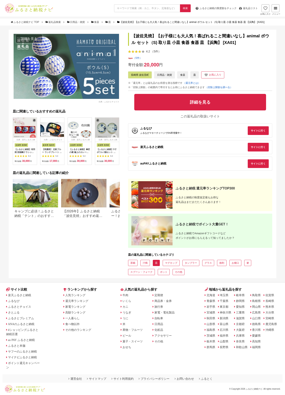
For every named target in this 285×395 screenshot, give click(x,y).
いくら (127, 300)
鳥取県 (256, 295)
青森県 (211, 300)
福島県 (211, 329)
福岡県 (256, 347)
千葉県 (224, 300)
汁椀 (145, 262)
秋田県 (211, 318)
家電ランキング (75, 306)
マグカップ (171, 262)
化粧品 (158, 329)
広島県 (256, 312)
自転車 (158, 318)
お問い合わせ (184, 378)
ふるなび (14, 300)
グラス (208, 262)
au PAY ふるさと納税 (21, 339)
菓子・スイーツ (133, 341)
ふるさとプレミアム (21, 318)
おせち (127, 347)
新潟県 (224, 318)
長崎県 (269, 300)
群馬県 (211, 347)
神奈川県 (225, 312)
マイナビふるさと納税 (22, 357)
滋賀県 (240, 318)
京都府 (240, 324)
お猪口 (235, 262)
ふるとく (206, 378)
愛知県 (240, 306)
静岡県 (240, 300)
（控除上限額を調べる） (218, 87)
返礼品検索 (54, 22)
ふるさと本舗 (16, 345)
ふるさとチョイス (19, 306)
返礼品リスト (248, 8)
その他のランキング (78, 329)
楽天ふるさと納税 (19, 295)
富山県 (224, 324)
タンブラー (191, 262)
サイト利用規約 (122, 378)
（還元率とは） (191, 83)
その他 (178, 272)
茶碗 (132, 262)
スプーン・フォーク (141, 272)
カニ (125, 306)
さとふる (14, 312)
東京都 (224, 306)
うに (125, 318)
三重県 (240, 312)
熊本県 (269, 306)
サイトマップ (96, 378)
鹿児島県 (271, 324)
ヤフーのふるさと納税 (22, 351)
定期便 (158, 295)
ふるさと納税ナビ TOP (25, 22)
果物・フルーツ (133, 329)
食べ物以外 (72, 324)
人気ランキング (75, 295)
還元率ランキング (76, 300)
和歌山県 (242, 347)
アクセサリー (163, 335)
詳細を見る (29, 38)
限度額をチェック (216, 8)
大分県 (269, 312)
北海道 (211, 295)
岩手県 (211, 306)
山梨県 (224, 341)
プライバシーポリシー (154, 378)
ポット (163, 272)
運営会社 (75, 378)
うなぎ (127, 312)
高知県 (256, 341)
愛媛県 (256, 335)
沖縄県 (269, 329)
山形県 (211, 324)
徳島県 (256, 324)
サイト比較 (16, 289)
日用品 (158, 324)
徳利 (221, 262)
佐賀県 (269, 295)
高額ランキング (75, 312)
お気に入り (265, 9)
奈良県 (240, 341)
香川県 (256, 329)
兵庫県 (240, 335)
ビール (127, 335)
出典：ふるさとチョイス (109, 102)
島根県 (256, 300)
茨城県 (211, 335)
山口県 (256, 318)
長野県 (224, 347)
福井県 (224, 335)
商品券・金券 (163, 300)
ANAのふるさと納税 (21, 324)
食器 (95, 22)
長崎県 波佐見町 (140, 74)
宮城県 (211, 312)
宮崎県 (269, 318)
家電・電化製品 (164, 312)
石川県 (224, 329)
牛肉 (125, 295)
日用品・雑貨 (76, 22)
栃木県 (211, 341)
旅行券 (158, 306)
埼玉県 (224, 295)
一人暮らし (72, 318)
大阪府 (240, 329)
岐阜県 (240, 295)
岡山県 (256, 306)
